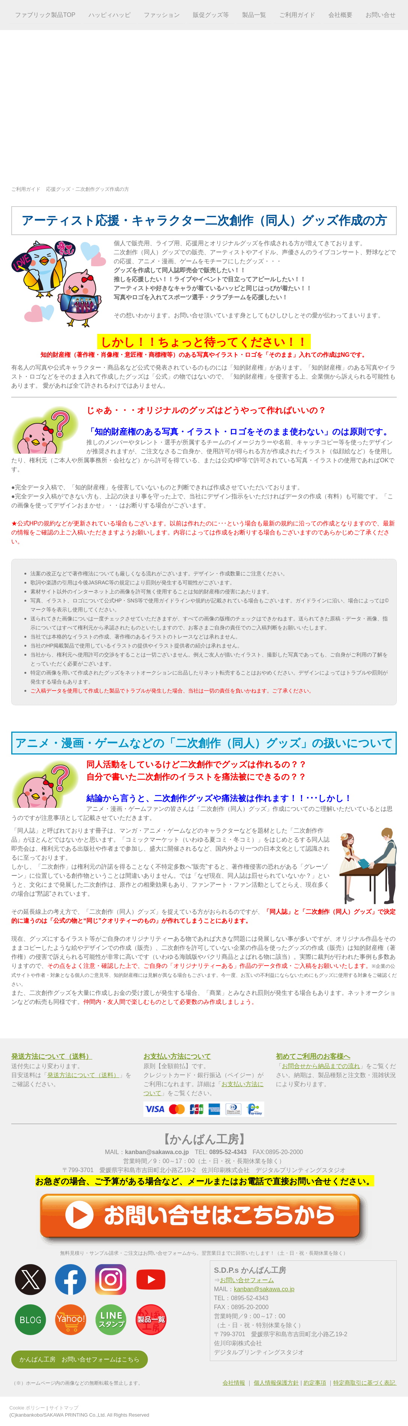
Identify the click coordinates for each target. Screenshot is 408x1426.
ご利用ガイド (296, 14)
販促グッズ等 (209, 14)
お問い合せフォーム (247, 1280)
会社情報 (234, 1382)
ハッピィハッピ (108, 14)
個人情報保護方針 (276, 1382)
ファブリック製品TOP (44, 14)
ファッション (160, 14)
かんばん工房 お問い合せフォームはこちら (80, 1359)
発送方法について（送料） (83, 1075)
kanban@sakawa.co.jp (264, 1289)
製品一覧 (253, 14)
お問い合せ (379, 14)
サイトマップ (63, 1408)
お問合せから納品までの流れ (321, 1066)
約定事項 (315, 1382)
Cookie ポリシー (27, 1408)
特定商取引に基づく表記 (365, 1382)
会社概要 (339, 14)
